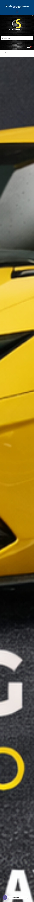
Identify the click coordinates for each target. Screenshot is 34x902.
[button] (17, 11)
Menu (5, 52)
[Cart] (29, 47)
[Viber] (5, 897)
